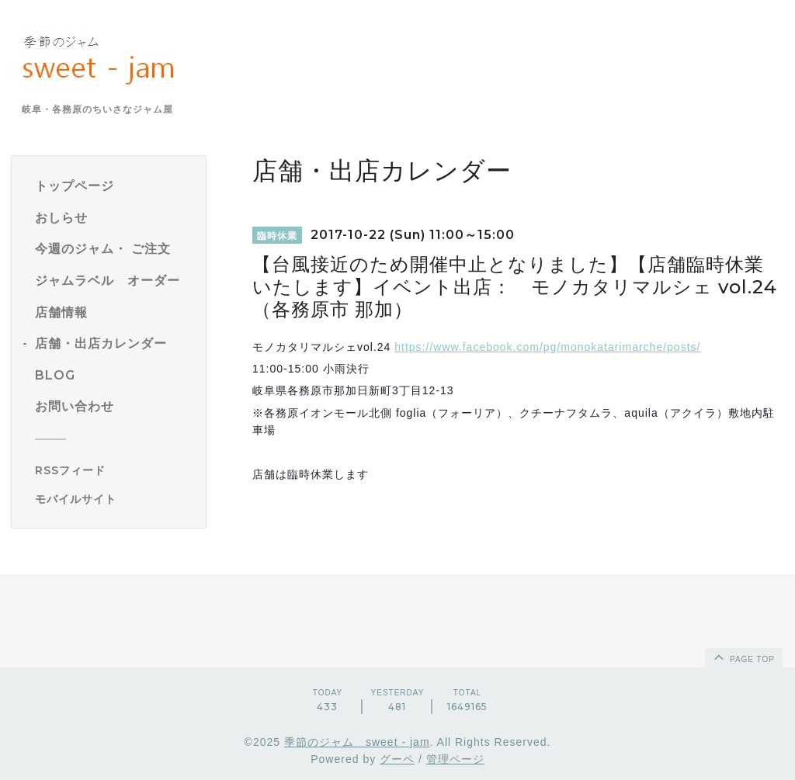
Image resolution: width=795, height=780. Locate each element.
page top (743, 656)
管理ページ (455, 759)
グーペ (397, 759)
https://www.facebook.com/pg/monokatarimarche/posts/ (547, 347)
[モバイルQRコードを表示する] (114, 499)
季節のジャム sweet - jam (357, 742)
